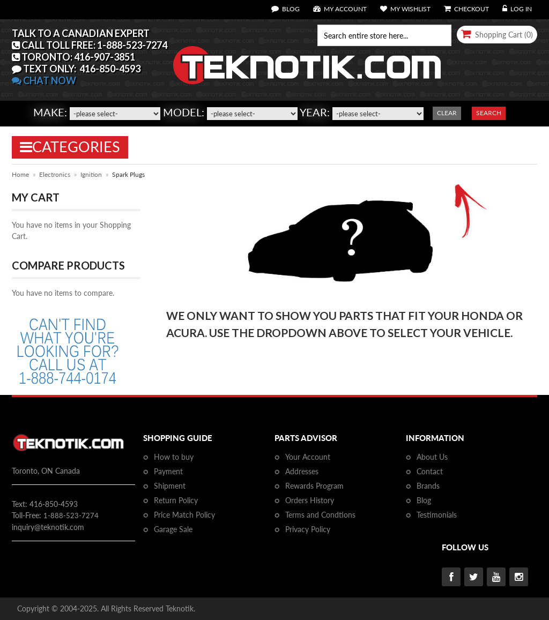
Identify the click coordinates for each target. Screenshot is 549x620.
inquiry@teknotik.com (48, 527)
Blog (424, 500)
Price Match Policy (184, 514)
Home (20, 174)
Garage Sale (173, 529)
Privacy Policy (307, 529)
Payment (168, 471)
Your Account (307, 456)
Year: (315, 112)
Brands (428, 485)
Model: (183, 112)
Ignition (91, 174)
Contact (430, 471)
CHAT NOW (44, 80)
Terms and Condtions (320, 514)
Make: (50, 112)
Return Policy (176, 500)
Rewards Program (314, 485)
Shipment (170, 485)
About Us (432, 456)
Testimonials (437, 514)
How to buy (174, 456)
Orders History (309, 500)
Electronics (54, 174)
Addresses (301, 471)
